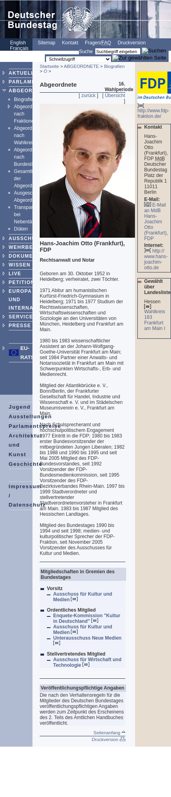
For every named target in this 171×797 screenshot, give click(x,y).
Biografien (25, 99)
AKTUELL (21, 73)
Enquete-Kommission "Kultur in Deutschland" (87, 618)
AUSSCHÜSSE (28, 238)
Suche (86, 51)
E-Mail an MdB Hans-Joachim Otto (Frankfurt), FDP (156, 221)
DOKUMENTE (26, 256)
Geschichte (25, 464)
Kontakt (70, 43)
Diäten (21, 229)
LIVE (15, 273)
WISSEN (20, 265)
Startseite (49, 66)
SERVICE (21, 317)
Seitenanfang (109, 732)
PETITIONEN (25, 282)
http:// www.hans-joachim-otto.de (156, 259)
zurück (88, 95)
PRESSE (20, 325)
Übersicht (115, 95)
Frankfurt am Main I (155, 325)
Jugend (20, 407)
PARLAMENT (26, 82)
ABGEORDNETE (30, 90)
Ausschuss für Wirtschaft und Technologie (87, 662)
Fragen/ (98, 43)
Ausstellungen (30, 416)
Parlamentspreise (35, 426)
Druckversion (132, 43)
